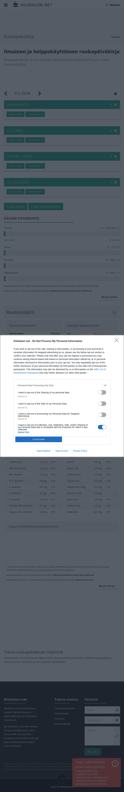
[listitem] (62, 385)
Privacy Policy (80, 451)
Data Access (62, 451)
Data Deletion (44, 451)
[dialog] (62, 396)
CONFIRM (39, 439)
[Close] (118, 341)
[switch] (102, 392)
